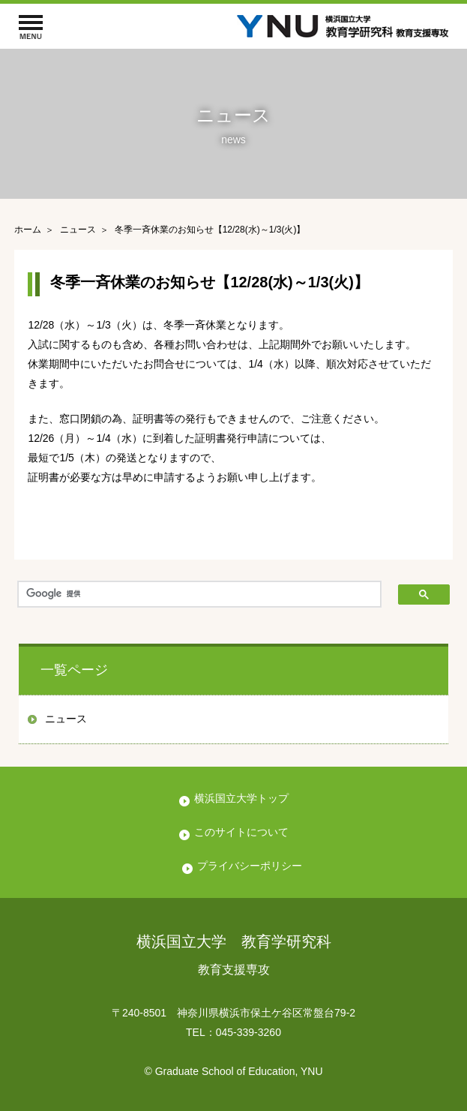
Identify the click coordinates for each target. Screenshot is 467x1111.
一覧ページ (74, 669)
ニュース (66, 719)
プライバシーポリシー (249, 866)
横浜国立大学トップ (241, 798)
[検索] (199, 594)
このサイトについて (241, 832)
